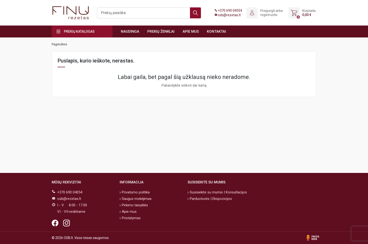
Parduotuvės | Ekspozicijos (210, 199)
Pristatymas (131, 218)
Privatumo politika (135, 192)
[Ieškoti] (149, 12)
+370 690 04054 (230, 10)
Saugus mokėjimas (136, 199)
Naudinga (130, 31)
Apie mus (191, 31)
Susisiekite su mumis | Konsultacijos (218, 192)
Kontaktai (216, 31)
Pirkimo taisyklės (134, 205)
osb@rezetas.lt (229, 15)
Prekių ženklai (160, 31)
